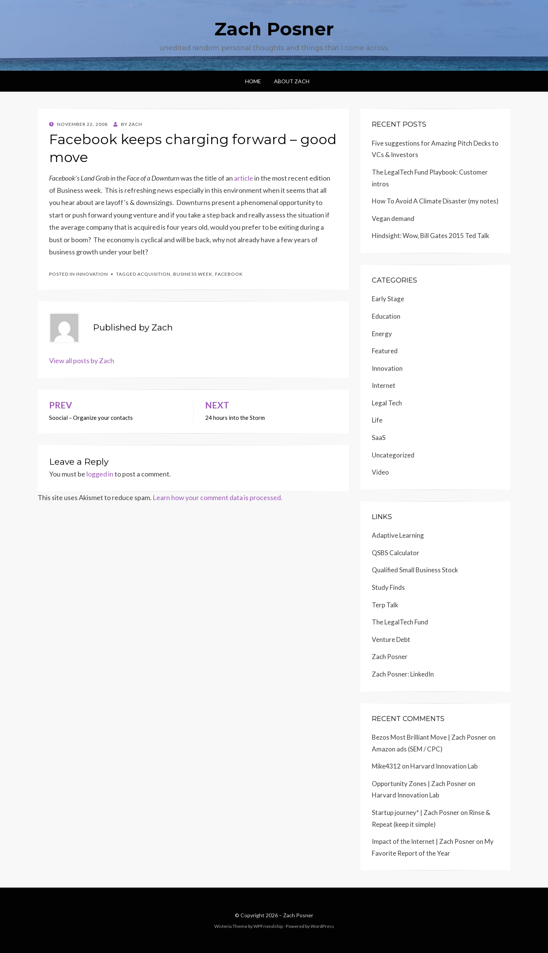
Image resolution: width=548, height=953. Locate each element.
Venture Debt (391, 639)
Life (377, 420)
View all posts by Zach (81, 360)
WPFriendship (268, 926)
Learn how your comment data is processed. (217, 497)
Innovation (92, 274)
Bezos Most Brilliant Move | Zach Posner (429, 737)
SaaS (379, 438)
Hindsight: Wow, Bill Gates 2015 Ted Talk (430, 236)
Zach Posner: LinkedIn (403, 674)
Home (253, 81)
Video (380, 472)
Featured (385, 351)
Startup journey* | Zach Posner (415, 812)
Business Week (192, 274)
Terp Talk (385, 605)
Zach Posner (274, 29)
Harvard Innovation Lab (444, 766)
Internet (383, 385)
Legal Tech (387, 403)
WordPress (322, 926)
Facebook (229, 274)
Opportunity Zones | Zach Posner (419, 784)
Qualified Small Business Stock (415, 570)
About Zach (291, 81)
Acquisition (153, 274)
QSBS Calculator (395, 553)
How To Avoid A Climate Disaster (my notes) (435, 201)
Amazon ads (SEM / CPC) (407, 749)
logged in (99, 474)
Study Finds (388, 587)
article (243, 178)
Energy (382, 334)
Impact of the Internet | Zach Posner (423, 841)
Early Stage (388, 299)
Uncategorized (393, 455)
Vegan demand (393, 218)
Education (386, 316)
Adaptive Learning (398, 535)
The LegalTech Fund (400, 622)
